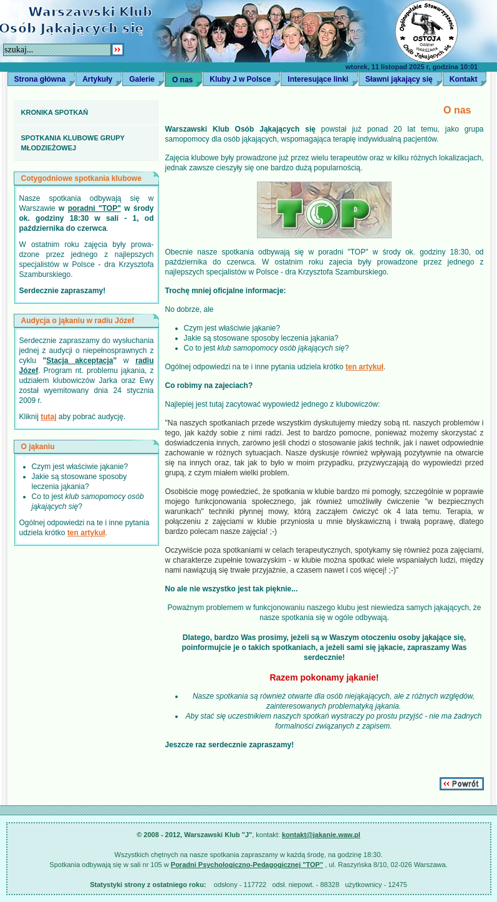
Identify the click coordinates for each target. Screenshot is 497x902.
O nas (182, 79)
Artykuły (97, 79)
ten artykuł (86, 532)
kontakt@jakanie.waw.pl (321, 834)
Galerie (142, 79)
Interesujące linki (317, 79)
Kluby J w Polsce (240, 79)
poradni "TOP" (94, 208)
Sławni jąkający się (399, 79)
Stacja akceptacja (79, 360)
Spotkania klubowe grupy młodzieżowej (73, 143)
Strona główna (40, 79)
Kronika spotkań (55, 112)
